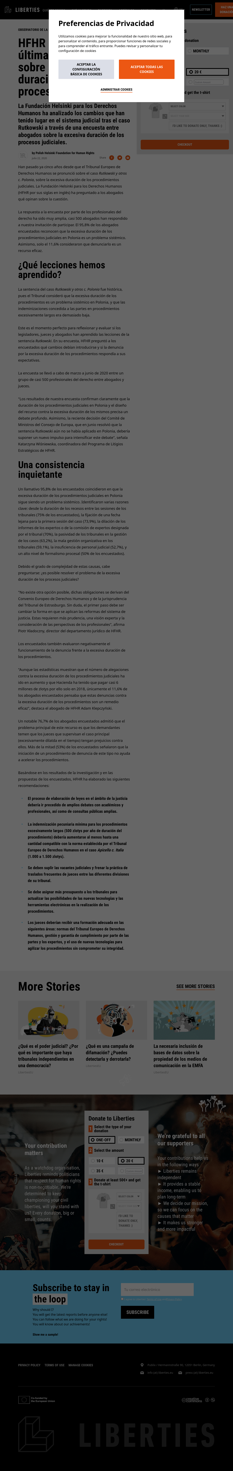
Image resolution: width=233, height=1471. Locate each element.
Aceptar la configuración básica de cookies (86, 69)
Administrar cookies (116, 89)
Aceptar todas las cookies (147, 69)
